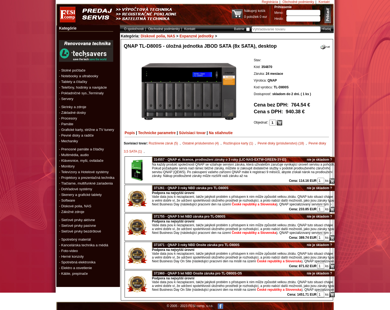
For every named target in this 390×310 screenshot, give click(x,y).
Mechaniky (69, 141)
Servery (67, 99)
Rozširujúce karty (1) (238, 143)
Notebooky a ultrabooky (79, 76)
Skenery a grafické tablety (81, 195)
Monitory (68, 166)
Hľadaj (326, 29)
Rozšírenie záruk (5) (163, 143)
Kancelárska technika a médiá (84, 245)
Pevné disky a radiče (77, 135)
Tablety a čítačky (74, 82)
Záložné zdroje (72, 212)
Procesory (69, 118)
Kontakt (324, 2)
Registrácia (270, 2)
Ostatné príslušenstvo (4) (201, 143)
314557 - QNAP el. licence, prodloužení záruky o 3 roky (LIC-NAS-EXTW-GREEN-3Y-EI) (219, 160)
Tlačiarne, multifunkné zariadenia (87, 183)
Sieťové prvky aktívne (78, 220)
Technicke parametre (157, 133)
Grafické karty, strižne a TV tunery (87, 130)
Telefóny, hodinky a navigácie (84, 87)
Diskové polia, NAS (76, 206)
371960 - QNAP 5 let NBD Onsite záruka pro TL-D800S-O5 (197, 273)
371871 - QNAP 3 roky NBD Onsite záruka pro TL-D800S (195, 245)
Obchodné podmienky (298, 2)
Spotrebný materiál (76, 239)
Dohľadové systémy (76, 189)
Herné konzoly (72, 256)
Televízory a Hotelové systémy (85, 172)
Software (68, 200)
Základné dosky (73, 113)
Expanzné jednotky (197, 36)
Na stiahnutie (221, 133)
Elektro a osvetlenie (76, 268)
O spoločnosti (134, 29)
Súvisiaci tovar (192, 133)
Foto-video (69, 251)
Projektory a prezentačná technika (88, 178)
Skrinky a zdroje (73, 107)
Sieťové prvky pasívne (78, 226)
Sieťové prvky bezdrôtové (81, 231)
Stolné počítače (73, 70)
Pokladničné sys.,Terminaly (82, 93)
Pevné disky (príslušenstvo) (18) (281, 143)
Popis (130, 133)
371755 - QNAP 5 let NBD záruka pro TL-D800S (188, 216)
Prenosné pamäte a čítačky (82, 149)
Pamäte (67, 124)
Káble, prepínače (74, 274)
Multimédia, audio (75, 155)
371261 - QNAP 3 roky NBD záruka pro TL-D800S (190, 188)
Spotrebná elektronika (78, 262)
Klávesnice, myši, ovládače (82, 161)
